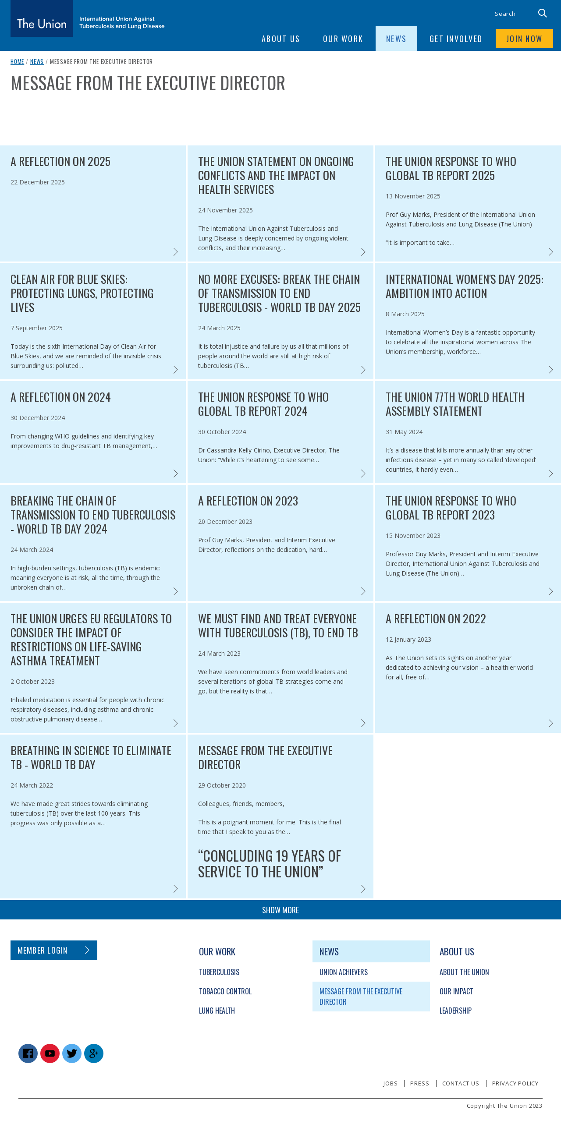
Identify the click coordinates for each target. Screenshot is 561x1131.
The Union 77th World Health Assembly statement (455, 404)
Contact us (460, 1083)
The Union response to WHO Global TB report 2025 (451, 168)
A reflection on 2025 (60, 161)
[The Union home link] (88, 18)
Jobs (390, 1083)
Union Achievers (344, 972)
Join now (524, 38)
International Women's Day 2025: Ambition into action (464, 286)
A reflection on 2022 (436, 618)
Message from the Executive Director (265, 757)
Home (17, 61)
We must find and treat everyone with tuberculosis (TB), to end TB (278, 625)
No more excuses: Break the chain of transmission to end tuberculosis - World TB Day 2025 (279, 293)
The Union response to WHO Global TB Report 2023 (451, 508)
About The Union (464, 972)
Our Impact (456, 991)
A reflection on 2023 (248, 501)
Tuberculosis (219, 972)
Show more (280, 909)
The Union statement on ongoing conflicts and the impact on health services (276, 175)
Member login (43, 950)
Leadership (456, 1010)
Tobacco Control (225, 991)
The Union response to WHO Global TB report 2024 (263, 404)
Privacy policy (515, 1083)
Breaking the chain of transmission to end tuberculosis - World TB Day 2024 (93, 515)
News (37, 61)
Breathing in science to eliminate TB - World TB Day (91, 757)
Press (419, 1083)
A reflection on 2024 (61, 397)
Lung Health (217, 1010)
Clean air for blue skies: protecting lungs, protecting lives (82, 293)
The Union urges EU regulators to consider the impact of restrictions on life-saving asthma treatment (91, 639)
